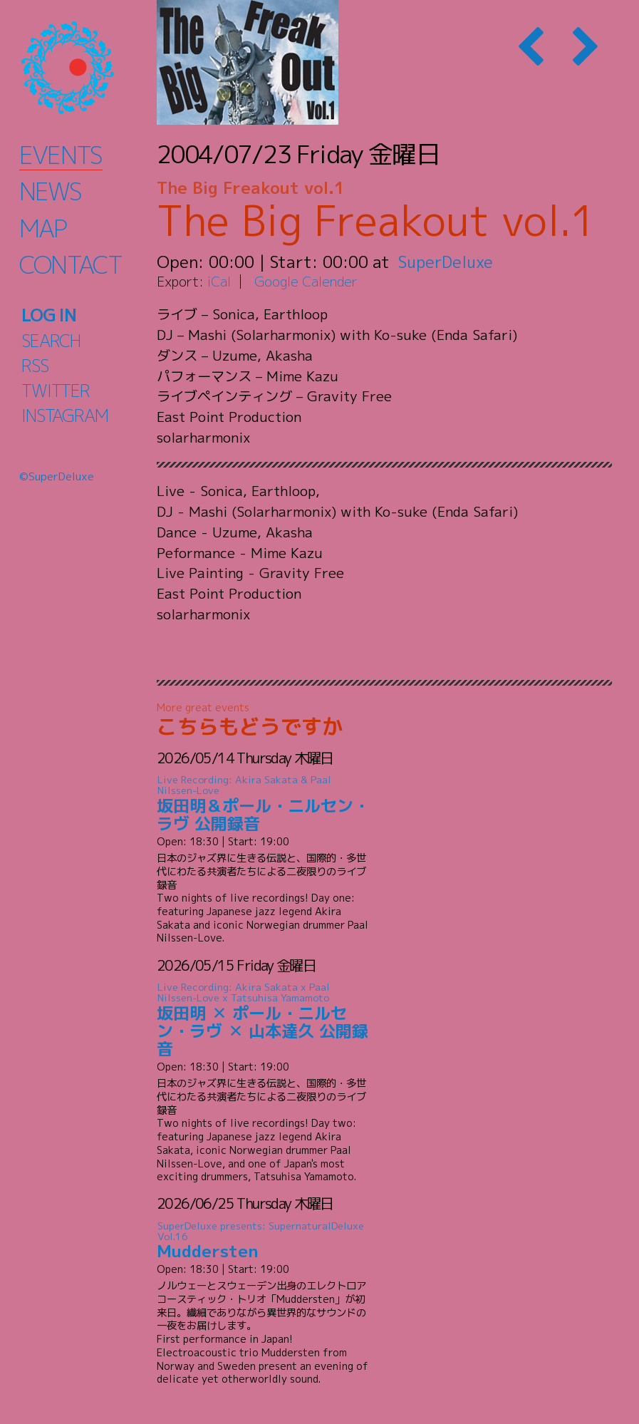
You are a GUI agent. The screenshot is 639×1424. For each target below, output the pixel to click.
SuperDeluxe (447, 261)
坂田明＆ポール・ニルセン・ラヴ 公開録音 (263, 804)
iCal (219, 281)
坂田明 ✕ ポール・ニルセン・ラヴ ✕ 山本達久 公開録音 (263, 1021)
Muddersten (263, 1240)
